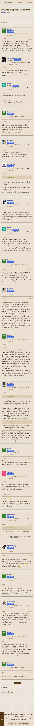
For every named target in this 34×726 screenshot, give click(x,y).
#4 (31, 121)
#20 (31, 672)
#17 (31, 584)
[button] (3, 2)
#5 (31, 150)
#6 (31, 174)
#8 (31, 237)
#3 (31, 93)
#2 (31, 68)
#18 (31, 611)
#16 (31, 555)
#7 (31, 210)
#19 (31, 642)
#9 (31, 269)
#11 (31, 345)
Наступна (17, 683)
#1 (31, 39)
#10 (31, 298)
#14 (31, 482)
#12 (31, 393)
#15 (31, 524)
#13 (31, 458)
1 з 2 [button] (12, 683)
